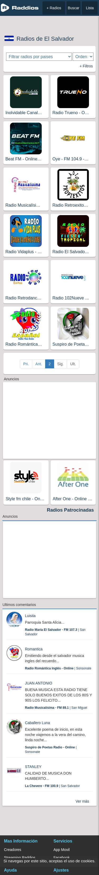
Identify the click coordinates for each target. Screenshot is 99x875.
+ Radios (53, 8)
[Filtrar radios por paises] (39, 57)
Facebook (62, 857)
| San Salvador (52, 786)
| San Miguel (56, 708)
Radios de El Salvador (45, 38)
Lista (90, 8)
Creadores (12, 850)
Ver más (82, 801)
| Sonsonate (58, 668)
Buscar (73, 8)
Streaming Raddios (19, 857)
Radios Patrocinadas (70, 510)
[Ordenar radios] (83, 57)
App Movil (62, 850)
